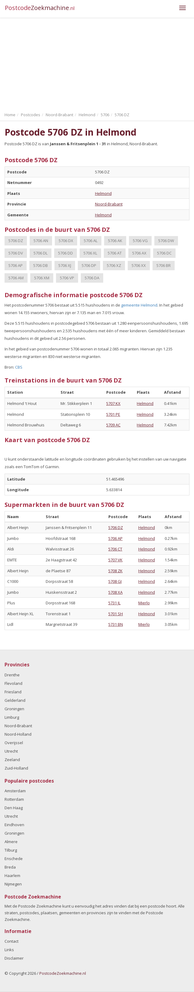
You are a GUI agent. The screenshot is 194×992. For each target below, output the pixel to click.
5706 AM (16, 278)
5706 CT (115, 549)
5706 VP (67, 278)
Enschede (14, 858)
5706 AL (90, 240)
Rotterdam (14, 799)
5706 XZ (114, 265)
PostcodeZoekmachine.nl (62, 973)
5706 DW (166, 240)
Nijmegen (13, 884)
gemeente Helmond (139, 305)
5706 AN (41, 240)
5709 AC (113, 425)
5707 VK (115, 560)
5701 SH (115, 613)
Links (9, 949)
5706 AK (115, 240)
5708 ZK (115, 570)
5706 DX (66, 240)
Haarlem (12, 875)
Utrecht (11, 751)
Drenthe (12, 675)
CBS (18, 367)
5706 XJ (64, 265)
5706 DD (65, 253)
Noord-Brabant (109, 204)
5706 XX (139, 265)
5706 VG (140, 240)
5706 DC (164, 253)
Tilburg (11, 850)
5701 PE (113, 414)
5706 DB (40, 265)
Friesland (13, 692)
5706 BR (163, 265)
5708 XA (115, 592)
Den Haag (14, 807)
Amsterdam (15, 790)
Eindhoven (14, 824)
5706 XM (41, 278)
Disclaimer (14, 958)
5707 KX (113, 403)
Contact (11, 941)
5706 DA (92, 278)
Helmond (103, 193)
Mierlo (144, 603)
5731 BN (115, 624)
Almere (11, 841)
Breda (10, 867)
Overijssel (14, 742)
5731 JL (114, 603)
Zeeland (12, 759)
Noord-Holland (18, 734)
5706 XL (90, 253)
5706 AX (139, 253)
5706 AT (115, 253)
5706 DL (41, 253)
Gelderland (15, 700)
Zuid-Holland (16, 768)
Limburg (12, 717)
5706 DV (15, 253)
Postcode (40, 8)
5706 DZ (15, 240)
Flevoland (13, 683)
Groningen (14, 708)
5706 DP (89, 265)
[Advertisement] (97, 63)
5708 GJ (115, 581)
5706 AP (15, 265)
